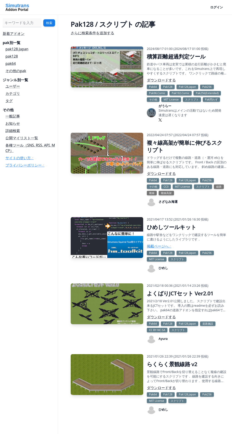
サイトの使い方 (18, 157)
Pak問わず (211, 99)
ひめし (163, 268)
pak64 (10, 63)
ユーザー (12, 86)
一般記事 (12, 116)
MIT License (171, 99)
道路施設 (207, 324)
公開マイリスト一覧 (21, 137)
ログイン (216, 7)
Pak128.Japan (187, 87)
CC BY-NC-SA (157, 330)
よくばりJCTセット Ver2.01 (180, 293)
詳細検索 (12, 130)
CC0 (166, 187)
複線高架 (166, 193)
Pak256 (207, 87)
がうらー (165, 106)
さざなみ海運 (168, 201)
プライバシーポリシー (23, 165)
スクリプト (192, 99)
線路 (219, 187)
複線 (152, 193)
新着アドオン (13, 33)
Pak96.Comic (157, 93)
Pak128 (167, 87)
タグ (9, 100)
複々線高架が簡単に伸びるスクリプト (184, 146)
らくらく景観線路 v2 (172, 364)
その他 (153, 99)
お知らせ (12, 123)
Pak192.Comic (181, 93)
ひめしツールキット (171, 227)
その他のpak (15, 70)
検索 (49, 23)
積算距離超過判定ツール (176, 56)
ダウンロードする (161, 80)
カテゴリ (12, 93)
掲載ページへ (158, 246)
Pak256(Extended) (207, 93)
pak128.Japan (16, 49)
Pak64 (153, 87)
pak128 (11, 56)
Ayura (163, 338)
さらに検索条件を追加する (92, 32)
